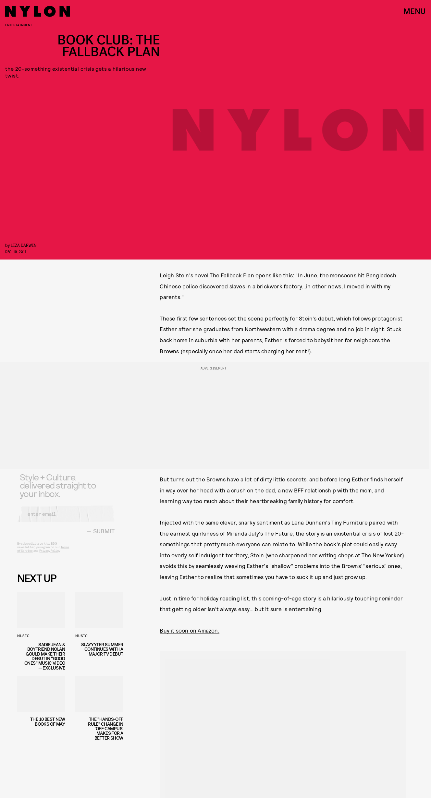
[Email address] (66, 518)
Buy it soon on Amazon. (189, 630)
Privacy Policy (49, 555)
